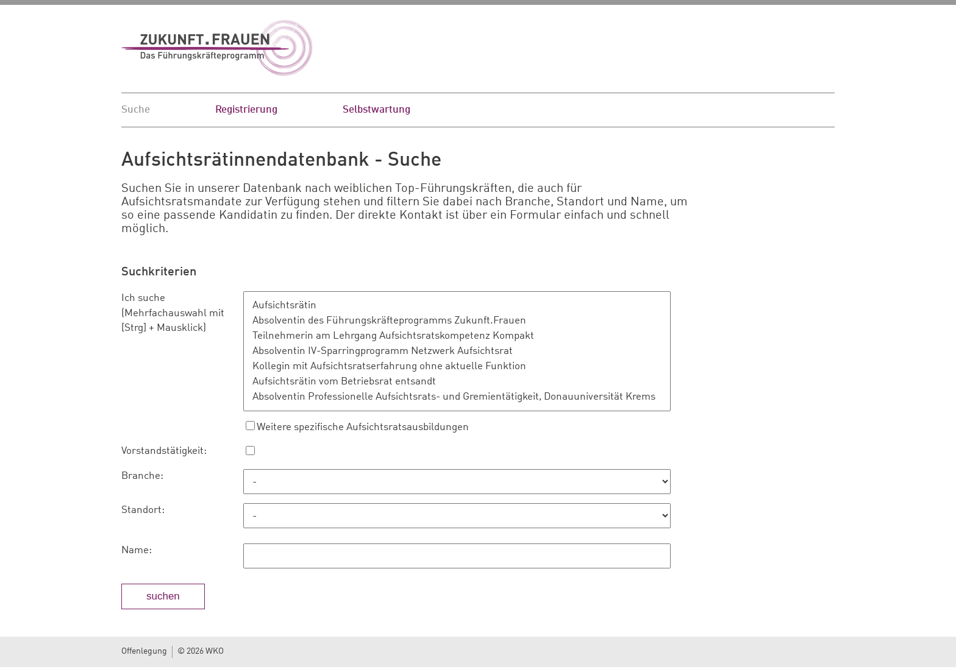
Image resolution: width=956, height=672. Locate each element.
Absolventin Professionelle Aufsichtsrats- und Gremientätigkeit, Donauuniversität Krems (460, 397)
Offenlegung (144, 651)
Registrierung (246, 110)
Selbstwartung (376, 110)
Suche (135, 110)
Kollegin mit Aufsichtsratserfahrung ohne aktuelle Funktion (460, 366)
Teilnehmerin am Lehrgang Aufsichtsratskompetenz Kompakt (460, 336)
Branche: (142, 476)
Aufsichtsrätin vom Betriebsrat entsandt (460, 381)
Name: (136, 550)
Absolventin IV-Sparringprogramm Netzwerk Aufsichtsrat (460, 351)
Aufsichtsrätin (460, 305)
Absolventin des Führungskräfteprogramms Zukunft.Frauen (460, 320)
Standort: (143, 510)
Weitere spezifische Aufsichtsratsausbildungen (363, 427)
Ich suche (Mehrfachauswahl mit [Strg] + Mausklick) (172, 313)
